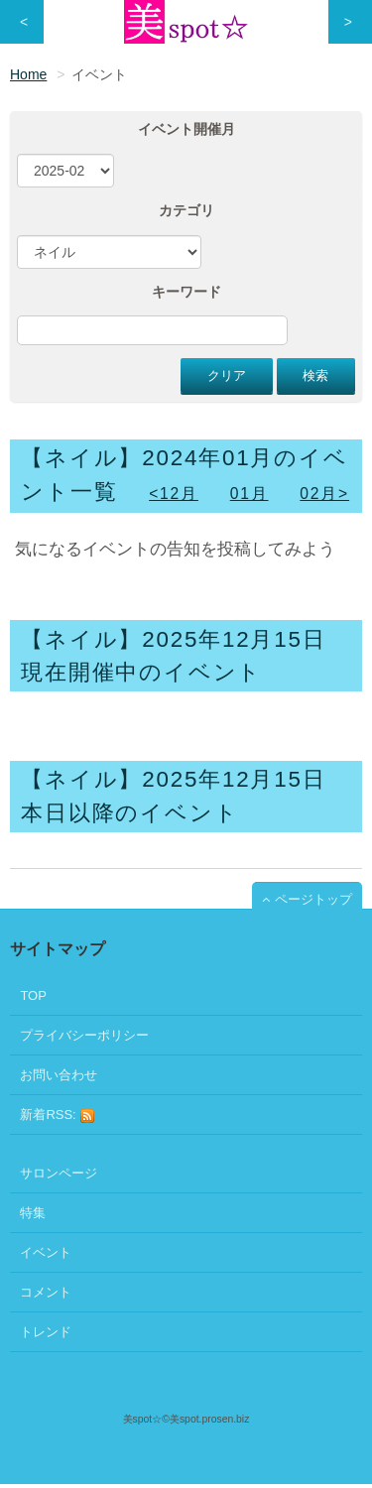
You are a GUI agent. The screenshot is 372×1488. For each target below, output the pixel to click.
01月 (249, 493)
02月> (324, 493)
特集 (33, 1212)
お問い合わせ (58, 1074)
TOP (33, 995)
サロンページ (58, 1173)
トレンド (45, 1331)
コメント (45, 1292)
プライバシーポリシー (84, 1035)
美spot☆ (143, 1419)
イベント (45, 1252)
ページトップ (313, 899)
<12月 (173, 493)
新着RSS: (57, 1115)
